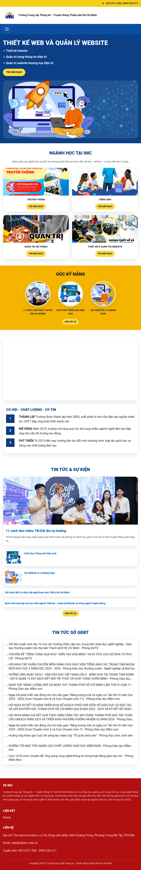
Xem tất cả (70, 322)
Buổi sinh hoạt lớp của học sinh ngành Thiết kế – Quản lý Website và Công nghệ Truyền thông (55, 603)
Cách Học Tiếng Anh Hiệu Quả (40, 553)
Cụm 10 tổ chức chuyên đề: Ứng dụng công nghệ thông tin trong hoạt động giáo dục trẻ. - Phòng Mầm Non (71, 758)
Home (7, 817)
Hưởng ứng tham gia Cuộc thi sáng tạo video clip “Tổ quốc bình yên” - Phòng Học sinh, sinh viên (71, 735)
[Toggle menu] (7, 29)
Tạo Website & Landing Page (39, 573)
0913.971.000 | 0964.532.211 (122, 3)
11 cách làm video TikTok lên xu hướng (36, 531)
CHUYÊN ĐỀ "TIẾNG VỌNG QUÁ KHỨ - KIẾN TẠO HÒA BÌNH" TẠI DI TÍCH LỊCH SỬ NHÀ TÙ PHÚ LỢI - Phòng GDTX (70, 656)
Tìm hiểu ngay (14, 72)
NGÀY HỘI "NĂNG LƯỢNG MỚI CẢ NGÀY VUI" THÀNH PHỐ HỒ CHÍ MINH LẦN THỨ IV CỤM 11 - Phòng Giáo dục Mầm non (71, 687)
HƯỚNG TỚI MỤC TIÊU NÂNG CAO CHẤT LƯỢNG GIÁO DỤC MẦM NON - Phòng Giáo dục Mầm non (70, 748)
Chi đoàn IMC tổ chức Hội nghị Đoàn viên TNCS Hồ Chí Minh (37, 592)
